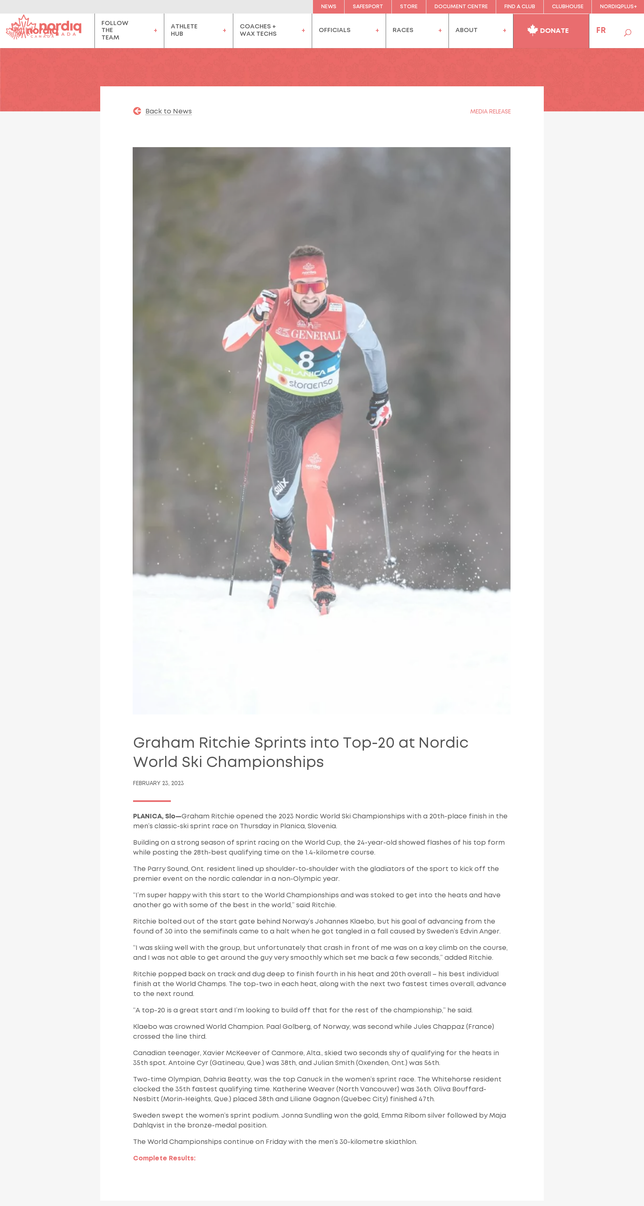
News (328, 7)
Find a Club (519, 7)
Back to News (168, 112)
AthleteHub (184, 30)
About (466, 30)
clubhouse (568, 7)
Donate (548, 29)
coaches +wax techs (258, 30)
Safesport (368, 7)
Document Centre (461, 7)
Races (403, 30)
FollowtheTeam (115, 31)
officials (334, 30)
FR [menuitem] (601, 30)
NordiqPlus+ (618, 7)
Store (409, 7)
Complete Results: (164, 1158)
